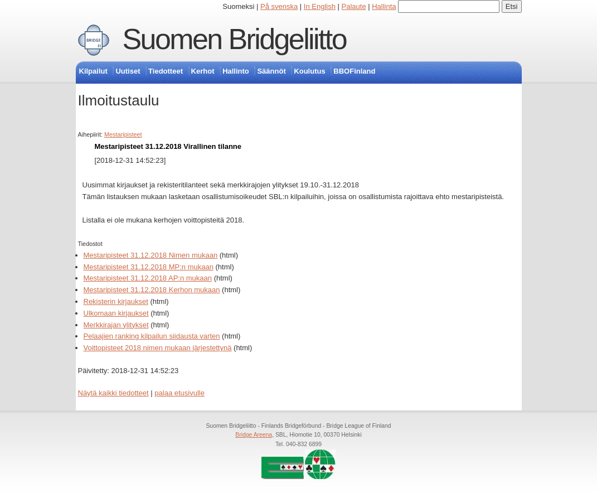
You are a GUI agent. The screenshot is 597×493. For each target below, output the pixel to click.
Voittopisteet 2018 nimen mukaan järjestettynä (158, 348)
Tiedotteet (165, 71)
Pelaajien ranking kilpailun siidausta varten (152, 336)
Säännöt (271, 71)
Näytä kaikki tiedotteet (113, 393)
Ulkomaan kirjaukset (116, 313)
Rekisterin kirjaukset (116, 301)
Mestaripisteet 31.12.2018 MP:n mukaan (148, 267)
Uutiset (127, 71)
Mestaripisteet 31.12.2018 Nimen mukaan (151, 255)
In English (320, 6)
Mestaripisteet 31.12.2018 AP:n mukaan (148, 278)
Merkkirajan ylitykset (116, 325)
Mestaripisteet (123, 134)
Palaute (354, 6)
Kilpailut (93, 71)
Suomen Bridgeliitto (235, 39)
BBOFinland (354, 71)
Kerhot (203, 71)
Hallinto (235, 71)
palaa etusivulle (179, 393)
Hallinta (384, 6)
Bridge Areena (253, 435)
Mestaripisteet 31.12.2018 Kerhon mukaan (152, 290)
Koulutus (309, 71)
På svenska (279, 6)
